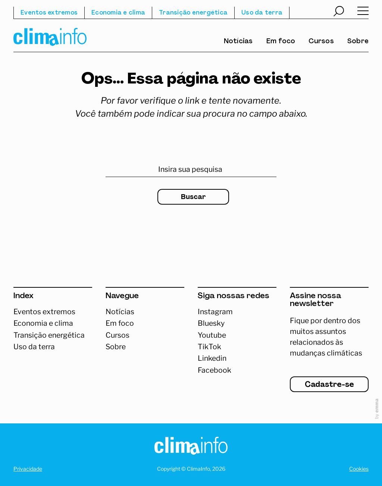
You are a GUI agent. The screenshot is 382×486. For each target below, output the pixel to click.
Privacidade (27, 469)
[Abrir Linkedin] (237, 358)
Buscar (193, 197)
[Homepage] (191, 447)
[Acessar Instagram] (237, 311)
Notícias (238, 41)
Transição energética (193, 13)
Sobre (358, 41)
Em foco (280, 41)
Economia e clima (118, 13)
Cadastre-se (329, 385)
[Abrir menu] (363, 13)
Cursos (321, 41)
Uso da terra (261, 13)
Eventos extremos (49, 13)
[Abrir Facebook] (237, 370)
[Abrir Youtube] (237, 335)
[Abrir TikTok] (237, 346)
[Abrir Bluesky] (237, 323)
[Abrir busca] (339, 12)
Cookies (359, 469)
